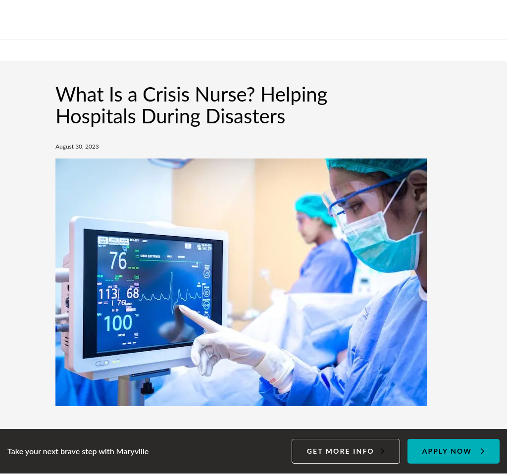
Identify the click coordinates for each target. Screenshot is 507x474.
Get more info (340, 451)
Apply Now (447, 451)
